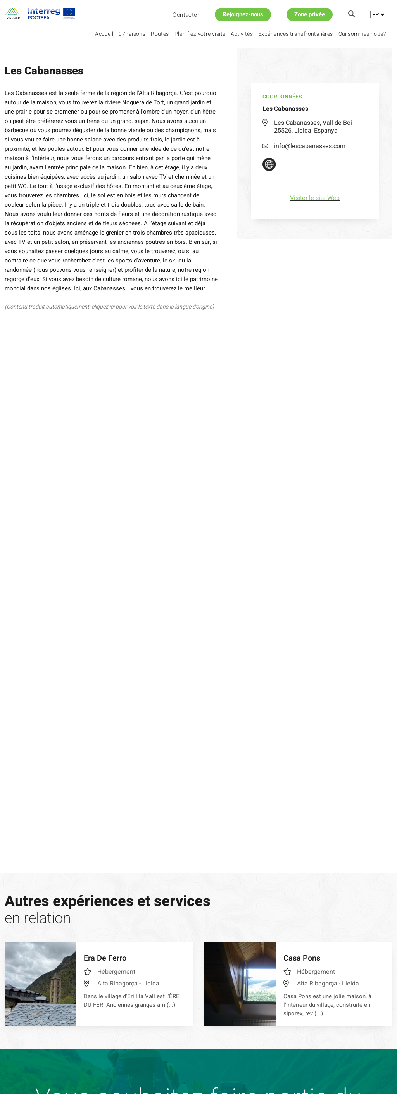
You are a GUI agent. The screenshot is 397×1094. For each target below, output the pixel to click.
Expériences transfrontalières (295, 34)
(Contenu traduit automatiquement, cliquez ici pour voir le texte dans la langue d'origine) (109, 307)
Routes (160, 34)
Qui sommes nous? (362, 34)
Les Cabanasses (94, 61)
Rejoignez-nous (243, 14)
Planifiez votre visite (200, 34)
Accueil (104, 34)
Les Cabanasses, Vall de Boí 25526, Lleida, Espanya (313, 127)
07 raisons (132, 34)
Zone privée (309, 14)
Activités (242, 34)
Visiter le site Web (315, 198)
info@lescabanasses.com (303, 146)
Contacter (186, 14)
